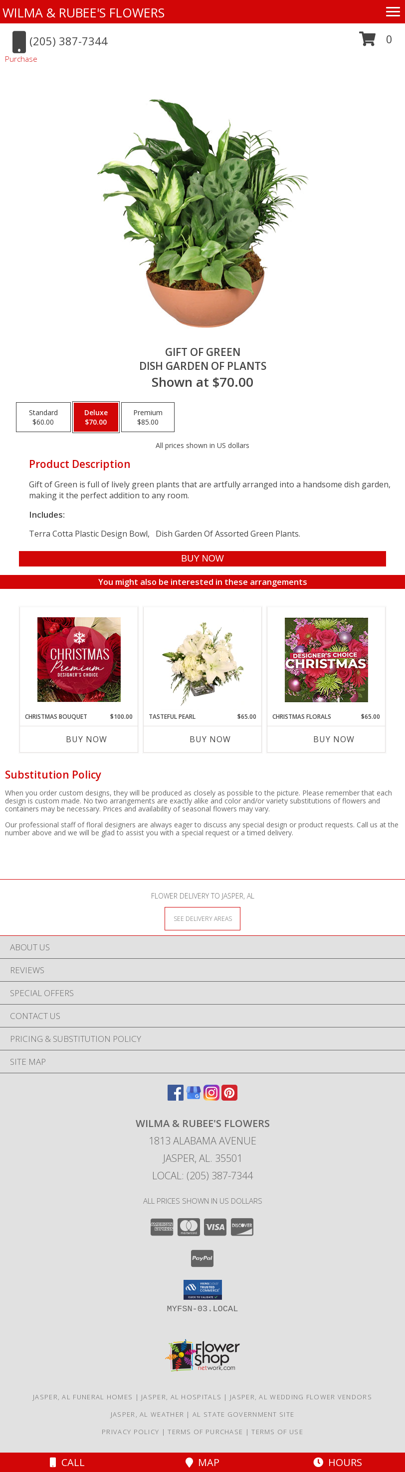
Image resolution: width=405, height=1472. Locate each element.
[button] (376, 42)
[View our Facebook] (176, 1097)
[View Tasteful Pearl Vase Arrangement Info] (202, 659)
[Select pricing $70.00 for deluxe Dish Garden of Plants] (96, 417)
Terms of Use (277, 1431)
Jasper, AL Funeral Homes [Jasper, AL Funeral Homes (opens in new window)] (83, 1396)
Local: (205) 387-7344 (202, 1175)
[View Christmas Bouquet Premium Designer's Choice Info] (79, 659)
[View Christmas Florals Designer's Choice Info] (326, 659)
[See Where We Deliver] (202, 918)
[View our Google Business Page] (194, 1097)
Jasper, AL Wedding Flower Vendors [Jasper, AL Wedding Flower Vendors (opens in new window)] (301, 1396)
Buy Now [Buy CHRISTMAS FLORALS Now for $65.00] (334, 739)
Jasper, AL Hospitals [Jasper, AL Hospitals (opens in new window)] (181, 1396)
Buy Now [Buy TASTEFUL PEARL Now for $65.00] (210, 739)
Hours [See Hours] (337, 1462)
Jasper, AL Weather (147, 1414)
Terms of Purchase (205, 1431)
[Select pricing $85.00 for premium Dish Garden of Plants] (148, 417)
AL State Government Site (243, 1414)
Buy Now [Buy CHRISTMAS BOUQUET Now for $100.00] (86, 739)
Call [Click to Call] (67, 1462)
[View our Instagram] (211, 1097)
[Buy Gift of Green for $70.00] (203, 558)
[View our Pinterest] (229, 1097)
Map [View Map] (202, 1462)
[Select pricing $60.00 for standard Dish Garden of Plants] (43, 417)
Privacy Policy (130, 1431)
